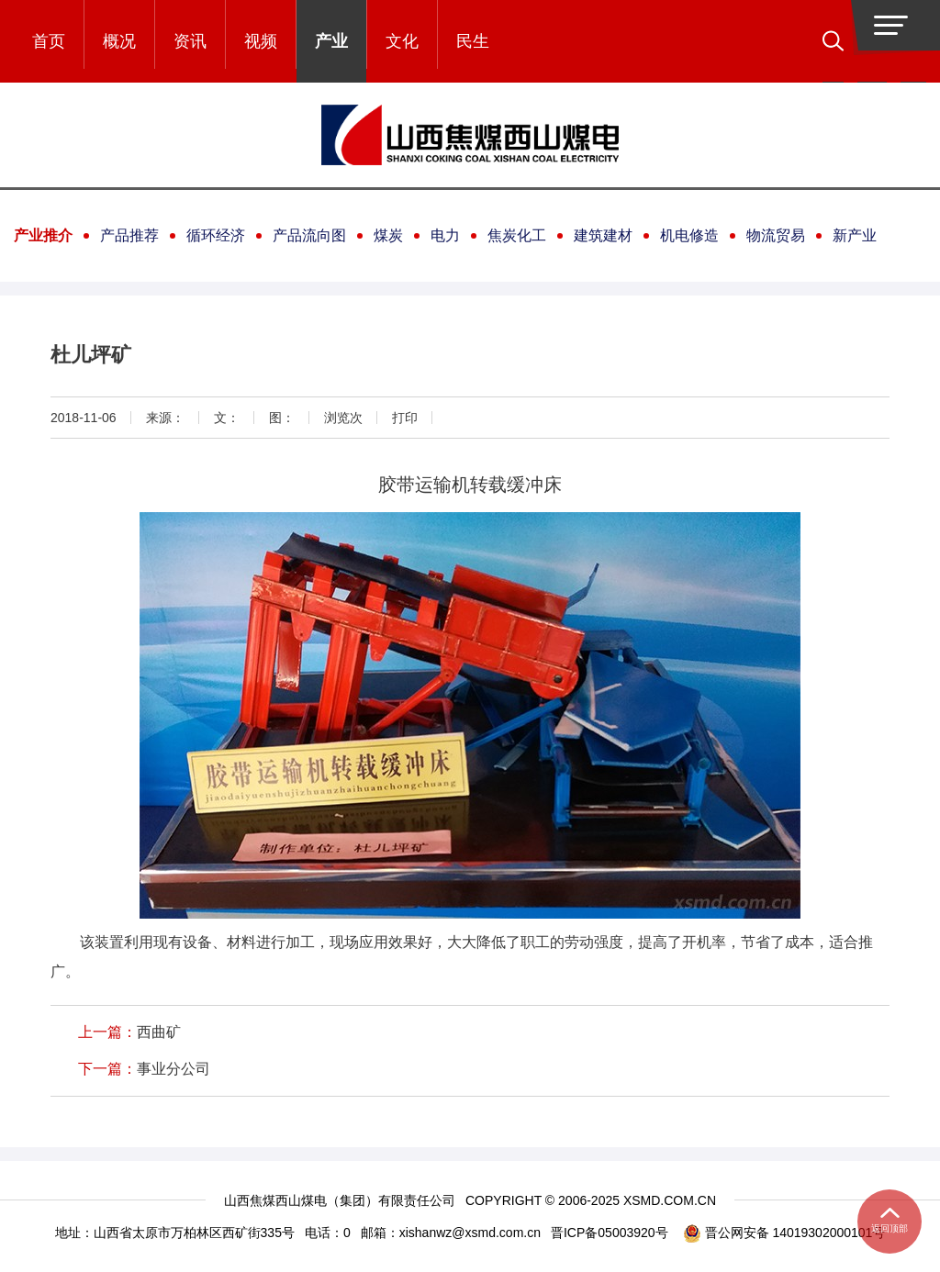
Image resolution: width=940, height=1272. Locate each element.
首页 (48, 41)
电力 (445, 235)
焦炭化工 (516, 235)
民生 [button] (472, 41)
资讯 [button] (190, 41)
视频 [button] (260, 41)
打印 (405, 417)
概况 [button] (119, 41)
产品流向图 (309, 235)
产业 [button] (331, 41)
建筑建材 (603, 235)
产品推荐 (129, 235)
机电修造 (689, 235)
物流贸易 (775, 235)
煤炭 (388, 235)
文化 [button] (402, 41)
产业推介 (43, 235)
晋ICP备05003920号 (609, 1232)
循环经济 (215, 235)
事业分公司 (173, 1069)
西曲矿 (159, 1032)
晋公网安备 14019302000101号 (784, 1233)
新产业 (855, 235)
